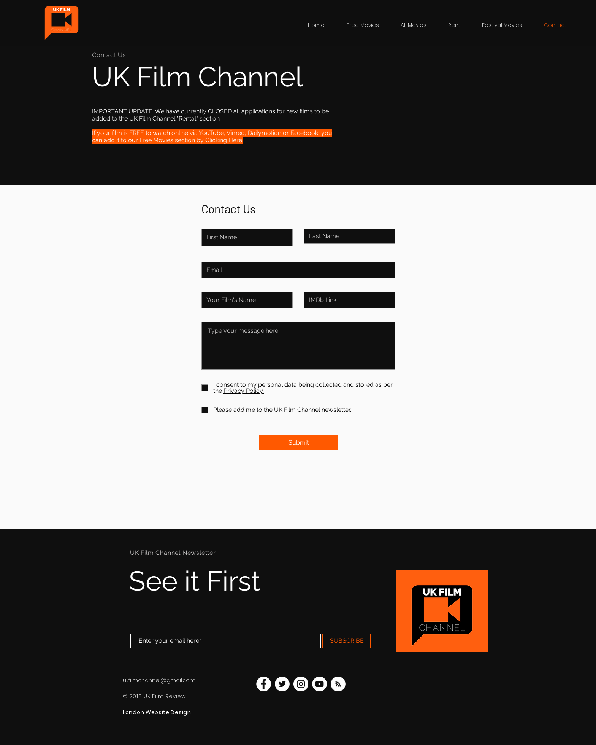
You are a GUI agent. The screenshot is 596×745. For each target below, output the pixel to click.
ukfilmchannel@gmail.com (159, 680)
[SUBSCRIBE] (346, 641)
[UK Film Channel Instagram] (300, 684)
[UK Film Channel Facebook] (263, 684)
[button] (507, 25)
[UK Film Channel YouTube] (319, 684)
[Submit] (298, 442)
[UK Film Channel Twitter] (282, 684)
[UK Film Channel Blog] (338, 684)
